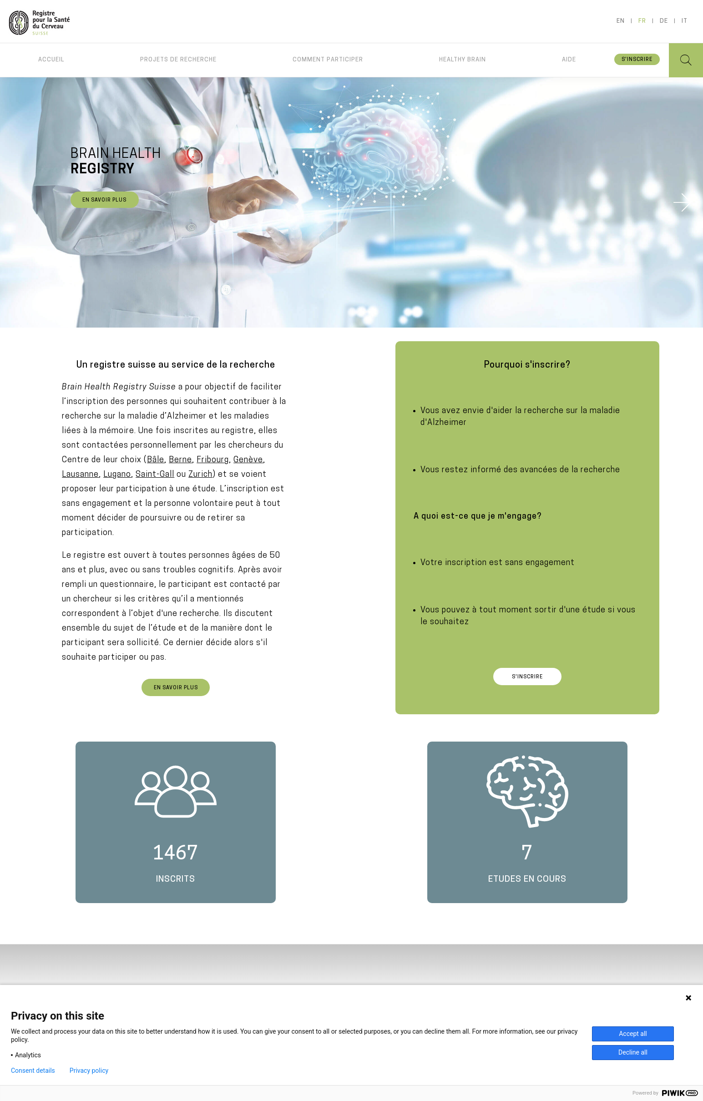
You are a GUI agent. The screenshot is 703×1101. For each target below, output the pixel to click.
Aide (569, 60)
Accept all (633, 1033)
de (664, 21)
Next (682, 202)
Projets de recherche (178, 60)
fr (642, 21)
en (621, 21)
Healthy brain (462, 60)
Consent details (33, 1070)
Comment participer (328, 60)
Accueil (51, 60)
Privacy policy (89, 1070)
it (685, 21)
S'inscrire (637, 59)
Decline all (632, 1052)
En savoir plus (104, 200)
